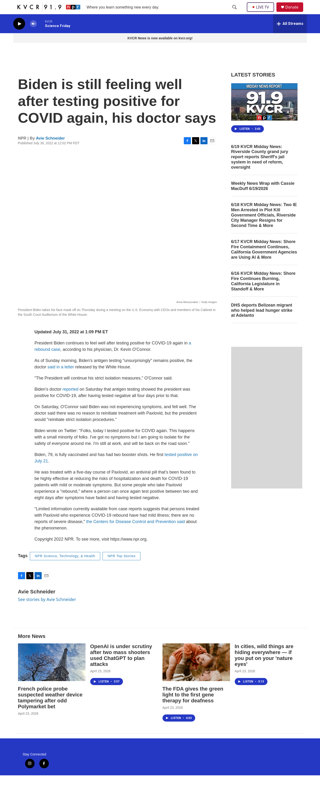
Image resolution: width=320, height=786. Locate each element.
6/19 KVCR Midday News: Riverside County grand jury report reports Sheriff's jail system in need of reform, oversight (259, 168)
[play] (19, 34)
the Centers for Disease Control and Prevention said (135, 532)
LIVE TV (261, 12)
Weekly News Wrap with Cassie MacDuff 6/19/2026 (262, 197)
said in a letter (61, 377)
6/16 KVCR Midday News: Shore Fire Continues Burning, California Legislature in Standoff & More (263, 292)
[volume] (33, 34)
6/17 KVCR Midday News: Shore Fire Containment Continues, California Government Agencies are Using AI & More (264, 260)
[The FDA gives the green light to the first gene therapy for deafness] (196, 673)
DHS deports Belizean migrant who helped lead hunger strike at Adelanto (262, 321)
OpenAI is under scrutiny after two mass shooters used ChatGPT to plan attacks (121, 666)
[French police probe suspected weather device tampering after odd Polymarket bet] (52, 673)
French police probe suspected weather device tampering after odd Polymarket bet (50, 708)
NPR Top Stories (121, 567)
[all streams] (290, 34)
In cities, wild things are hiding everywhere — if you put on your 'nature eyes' (264, 666)
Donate (295, 12)
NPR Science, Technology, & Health (65, 567)
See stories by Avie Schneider (47, 610)
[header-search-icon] (234, 12)
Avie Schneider (50, 149)
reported (70, 400)
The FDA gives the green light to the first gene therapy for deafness (192, 705)
